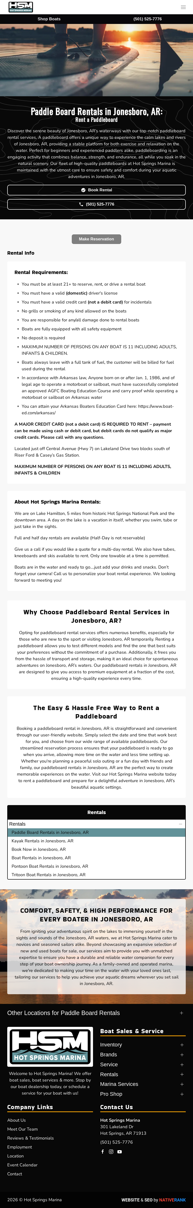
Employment (19, 1147)
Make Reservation (96, 239)
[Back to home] (20, 7)
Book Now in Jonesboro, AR (39, 849)
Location (15, 1156)
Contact (14, 1174)
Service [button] (109, 1064)
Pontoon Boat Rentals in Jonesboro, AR (50, 866)
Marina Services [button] (119, 1084)
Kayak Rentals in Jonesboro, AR (42, 841)
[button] (183, 7)
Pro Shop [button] (111, 1094)
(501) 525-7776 (116, 1142)
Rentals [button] (17, 824)
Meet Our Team (22, 1129)
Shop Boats (49, 19)
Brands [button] (108, 1055)
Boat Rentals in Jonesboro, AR (41, 858)
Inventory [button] (111, 1045)
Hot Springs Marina (120, 1120)
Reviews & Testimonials (30, 1138)
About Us (16, 1120)
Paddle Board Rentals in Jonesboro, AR (50, 832)
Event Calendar (22, 1165)
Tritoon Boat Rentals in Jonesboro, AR (49, 875)
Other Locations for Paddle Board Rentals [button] (63, 1012)
